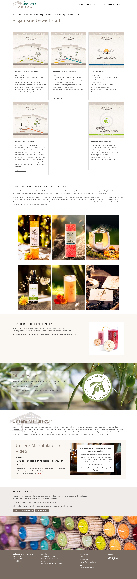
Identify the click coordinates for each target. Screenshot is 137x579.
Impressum (83, 556)
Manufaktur (90, 4)
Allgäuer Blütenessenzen (101, 141)
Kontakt (120, 4)
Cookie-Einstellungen (87, 568)
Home (81, 4)
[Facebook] (117, 559)
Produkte (101, 4)
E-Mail (39, 473)
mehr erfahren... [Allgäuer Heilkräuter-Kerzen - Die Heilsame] (20, 96)
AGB (81, 565)
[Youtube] (110, 559)
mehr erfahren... (96, 96)
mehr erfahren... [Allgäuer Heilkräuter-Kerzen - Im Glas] (58, 98)
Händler (111, 4)
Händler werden (41, 510)
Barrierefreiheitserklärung (88, 562)
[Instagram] (113, 559)
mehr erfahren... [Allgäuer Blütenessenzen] (96, 166)
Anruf (16, 510)
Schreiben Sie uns (27, 510)
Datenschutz (84, 559)
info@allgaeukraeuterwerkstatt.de (52, 563)
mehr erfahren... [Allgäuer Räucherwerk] (20, 171)
